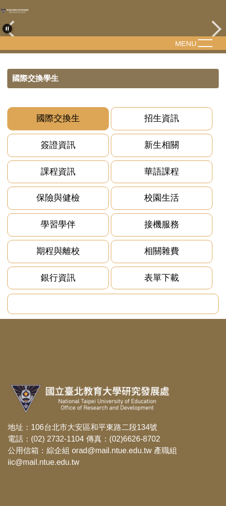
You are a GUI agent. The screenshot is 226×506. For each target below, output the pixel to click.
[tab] (58, 118)
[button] (7, 28)
